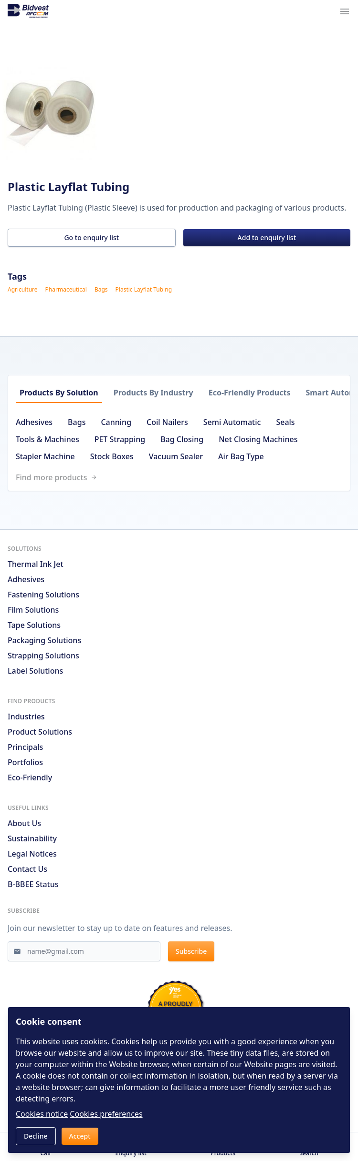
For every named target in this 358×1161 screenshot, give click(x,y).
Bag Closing (181, 439)
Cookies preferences (106, 1114)
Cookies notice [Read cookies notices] (42, 1114)
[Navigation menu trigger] (344, 11)
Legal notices (32, 853)
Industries (26, 716)
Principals (25, 747)
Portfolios (25, 762)
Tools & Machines (47, 439)
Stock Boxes (112, 456)
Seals (285, 422)
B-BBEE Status (33, 884)
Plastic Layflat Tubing (144, 289)
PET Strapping (120, 439)
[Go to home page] (28, 11)
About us (24, 823)
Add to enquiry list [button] (267, 237)
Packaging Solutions (44, 640)
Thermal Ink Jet (35, 564)
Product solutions (40, 732)
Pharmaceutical (66, 289)
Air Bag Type (241, 456)
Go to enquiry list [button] (91, 237)
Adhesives (34, 422)
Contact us (27, 869)
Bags (101, 289)
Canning (116, 422)
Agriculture (23, 289)
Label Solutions (35, 671)
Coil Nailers (167, 422)
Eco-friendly (30, 777)
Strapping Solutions (43, 655)
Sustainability (32, 838)
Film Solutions (33, 610)
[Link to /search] (183, 477)
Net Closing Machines (258, 439)
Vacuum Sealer (176, 456)
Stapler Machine (45, 456)
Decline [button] (36, 1136)
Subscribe (191, 951)
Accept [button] (80, 1136)
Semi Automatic (232, 422)
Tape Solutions (34, 625)
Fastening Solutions (43, 594)
